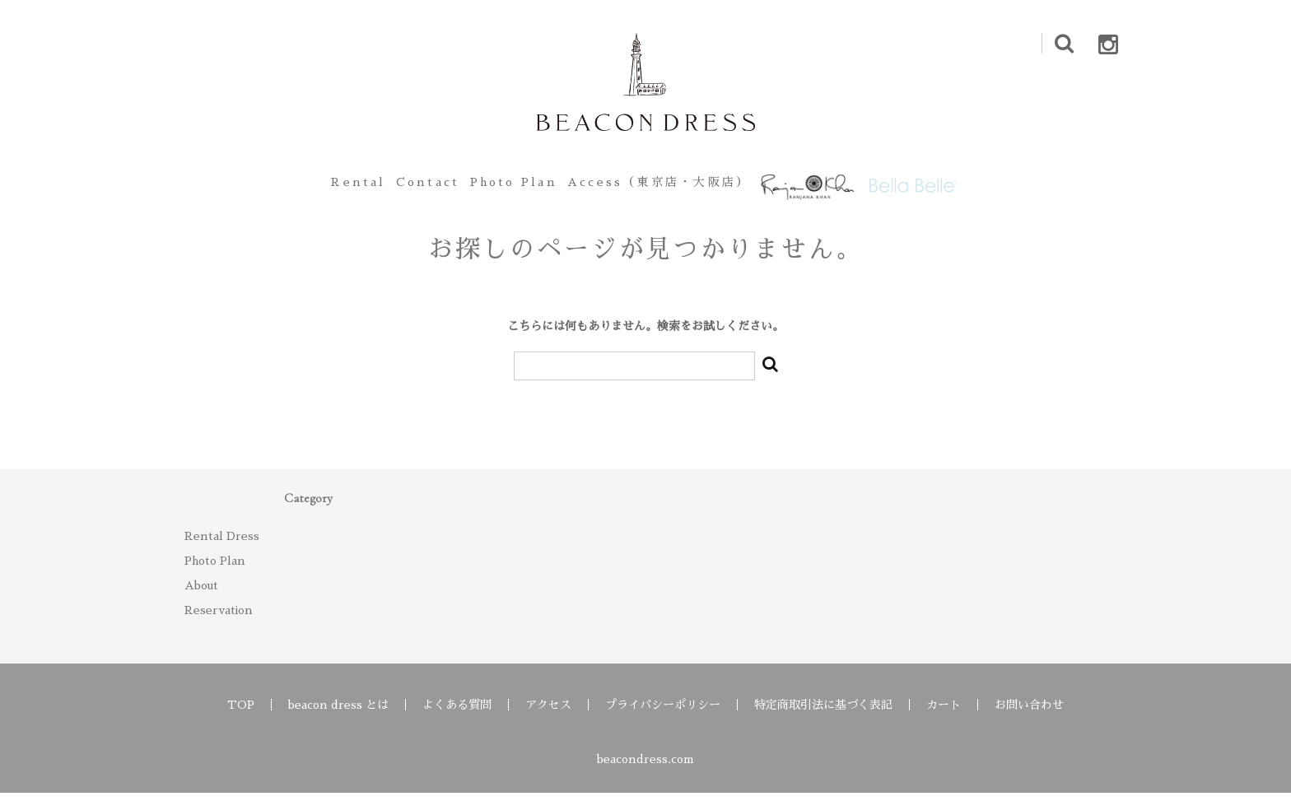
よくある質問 (457, 713)
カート (943, 713)
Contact (396, 186)
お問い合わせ (1029, 713)
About (201, 593)
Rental (306, 186)
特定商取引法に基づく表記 (823, 713)
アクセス (548, 713)
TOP (240, 713)
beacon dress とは (338, 713)
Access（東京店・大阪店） (660, 186)
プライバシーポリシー (662, 713)
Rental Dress (221, 544)
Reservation (218, 618)
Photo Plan (502, 186)
